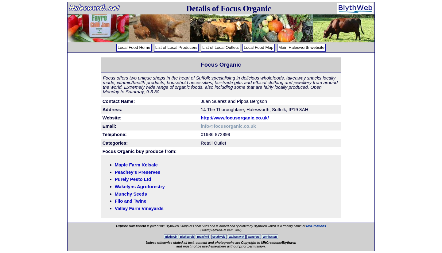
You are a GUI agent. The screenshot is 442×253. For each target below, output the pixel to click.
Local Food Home (134, 47)
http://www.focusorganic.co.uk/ (235, 117)
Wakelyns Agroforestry (140, 186)
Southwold (219, 236)
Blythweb (170, 236)
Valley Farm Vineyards (139, 208)
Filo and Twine (130, 201)
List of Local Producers (176, 47)
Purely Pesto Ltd (133, 179)
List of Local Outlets (220, 47)
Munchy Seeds (131, 194)
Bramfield (203, 236)
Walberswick (236, 236)
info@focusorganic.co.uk (228, 126)
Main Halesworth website (301, 47)
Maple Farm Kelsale (136, 164)
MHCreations (316, 226)
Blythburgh (187, 236)
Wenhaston (270, 236)
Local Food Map (258, 47)
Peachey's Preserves (138, 172)
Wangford (254, 236)
